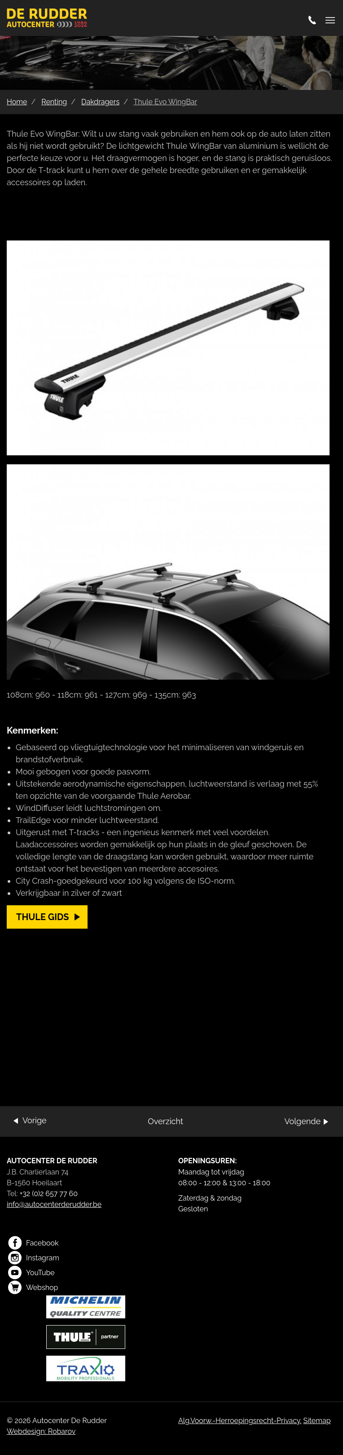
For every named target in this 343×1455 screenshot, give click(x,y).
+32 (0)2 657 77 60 (49, 1193)
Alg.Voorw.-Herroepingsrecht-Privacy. (239, 1420)
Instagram (33, 1257)
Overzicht (165, 1121)
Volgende (302, 1121)
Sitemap (316, 1420)
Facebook (33, 1243)
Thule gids (42, 917)
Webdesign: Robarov (41, 1431)
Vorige (34, 1120)
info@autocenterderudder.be (54, 1204)
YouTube (31, 1272)
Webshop (33, 1287)
